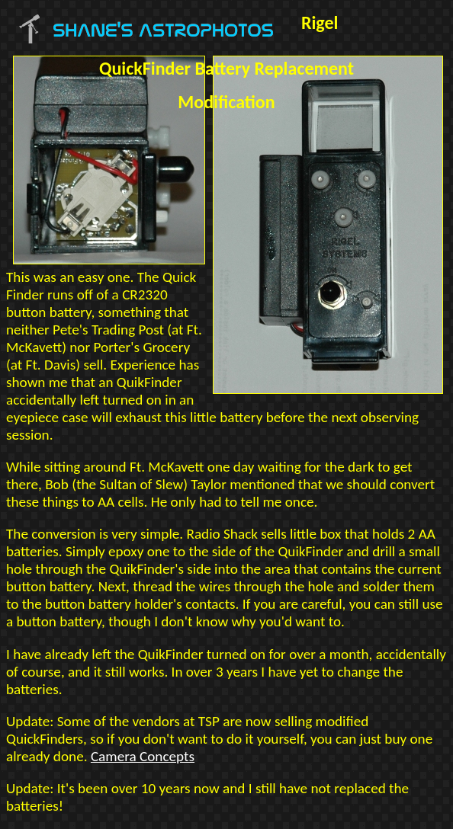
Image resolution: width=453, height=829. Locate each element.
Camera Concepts (142, 756)
